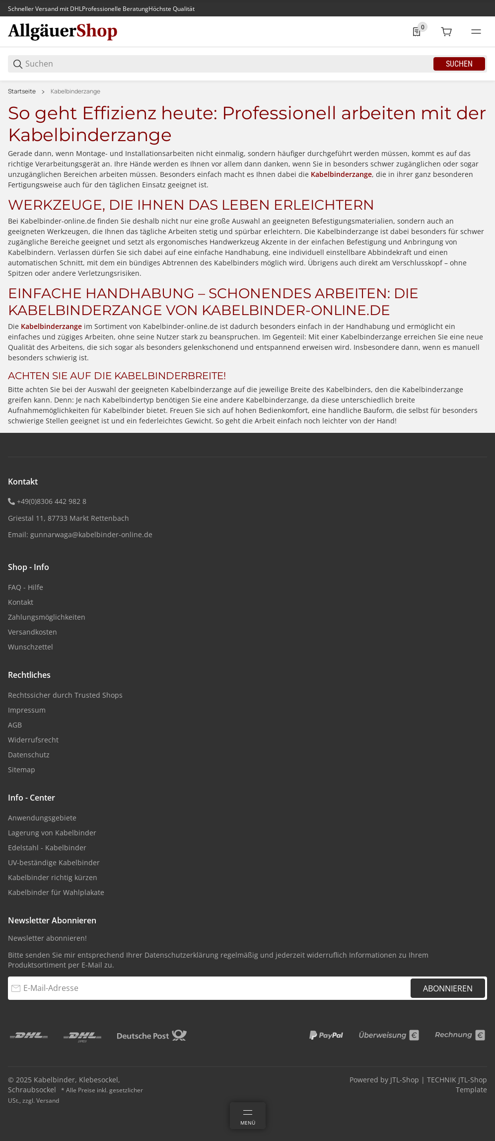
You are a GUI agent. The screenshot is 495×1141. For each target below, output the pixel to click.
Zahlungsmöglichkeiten (46, 617)
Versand (47, 1100)
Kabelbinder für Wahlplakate (56, 892)
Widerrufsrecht (33, 739)
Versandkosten (32, 632)
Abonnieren (448, 988)
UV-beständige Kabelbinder (54, 862)
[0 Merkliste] (416, 32)
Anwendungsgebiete (42, 817)
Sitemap (21, 769)
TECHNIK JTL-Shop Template (457, 1084)
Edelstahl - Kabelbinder (47, 847)
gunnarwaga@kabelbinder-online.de (91, 534)
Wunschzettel (30, 647)
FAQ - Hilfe (25, 587)
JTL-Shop (405, 1079)
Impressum (27, 710)
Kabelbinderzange (75, 91)
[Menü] (248, 1115)
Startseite (22, 91)
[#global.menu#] (476, 32)
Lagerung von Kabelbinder (52, 832)
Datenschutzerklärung (181, 955)
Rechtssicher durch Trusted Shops (65, 695)
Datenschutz (29, 754)
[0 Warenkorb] (446, 32)
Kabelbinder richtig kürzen (52, 877)
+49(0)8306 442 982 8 (51, 501)
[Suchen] (228, 64)
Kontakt (20, 602)
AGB (15, 725)
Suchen (459, 64)
